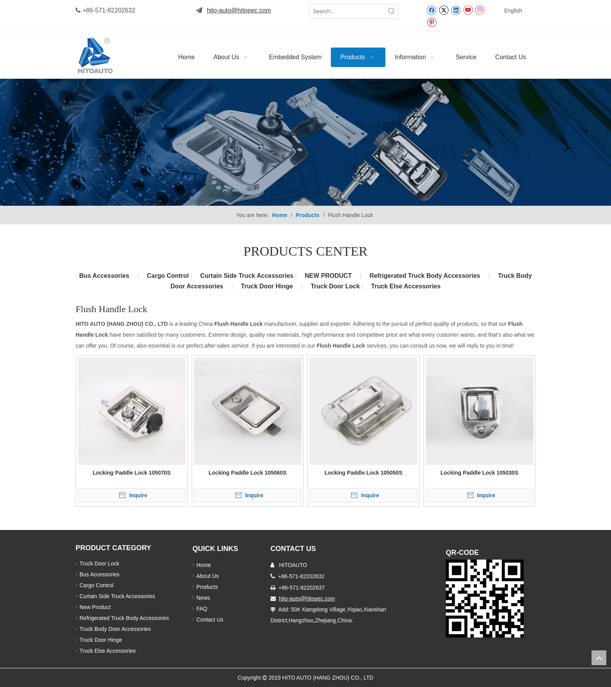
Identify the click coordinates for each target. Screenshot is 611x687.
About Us (207, 576)
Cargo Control (169, 275)
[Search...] (347, 11)
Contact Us (209, 619)
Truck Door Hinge (267, 286)
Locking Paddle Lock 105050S (364, 473)
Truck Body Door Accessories (115, 629)
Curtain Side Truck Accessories (247, 275)
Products (207, 587)
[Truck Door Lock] (485, 599)
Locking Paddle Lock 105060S (247, 473)
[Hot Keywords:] (392, 11)
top (599, 657)
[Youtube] (468, 9)
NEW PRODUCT (328, 275)
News (203, 598)
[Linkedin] (456, 9)
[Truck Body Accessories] (305, 142)
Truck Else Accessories (405, 286)
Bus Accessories (104, 275)
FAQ (201, 609)
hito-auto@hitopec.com (239, 10)
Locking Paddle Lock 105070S (132, 473)
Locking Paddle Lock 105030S (479, 473)
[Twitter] (444, 9)
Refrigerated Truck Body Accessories (424, 275)
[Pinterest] (431, 21)
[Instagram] (480, 10)
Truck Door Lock (336, 286)
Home (203, 565)
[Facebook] (431, 9)
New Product (95, 607)
